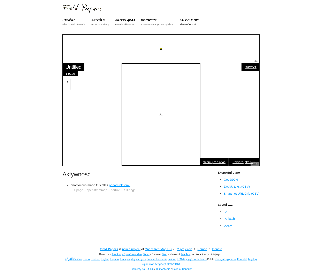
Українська (147, 264)
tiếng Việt (160, 264)
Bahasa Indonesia (157, 259)
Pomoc (202, 249)
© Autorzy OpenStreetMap (127, 254)
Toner (146, 254)
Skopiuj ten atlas (214, 162)
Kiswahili (242, 259)
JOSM (228, 225)
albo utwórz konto (188, 24)
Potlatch (229, 218)
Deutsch (95, 259)
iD (225, 211)
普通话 (171, 264)
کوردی (189, 259)
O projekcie (184, 249)
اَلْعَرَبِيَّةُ (69, 259)
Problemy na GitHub (142, 269)
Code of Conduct (182, 269)
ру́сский (232, 259)
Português (221, 259)
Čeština (77, 259)
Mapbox (185, 254)
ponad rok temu (119, 185)
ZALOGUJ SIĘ (189, 20)
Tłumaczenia (163, 269)
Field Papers (109, 249)
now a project (131, 249)
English (105, 259)
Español (114, 259)
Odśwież (250, 67)
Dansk (86, 259)
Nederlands (200, 259)
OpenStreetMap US (158, 249)
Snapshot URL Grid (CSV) (242, 193)
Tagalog (252, 259)
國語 (178, 264)
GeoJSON (231, 179)
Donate (217, 249)
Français (125, 259)
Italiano (172, 259)
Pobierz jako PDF (244, 162)
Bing (164, 254)
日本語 (181, 259)
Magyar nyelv (138, 259)
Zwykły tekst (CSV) (237, 186)
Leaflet (255, 61)
